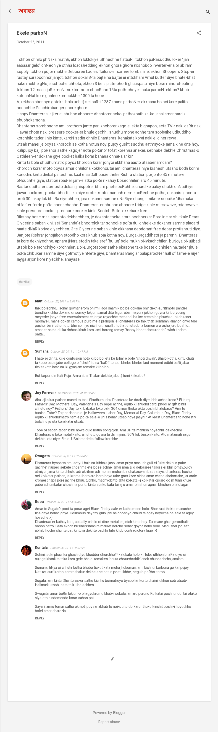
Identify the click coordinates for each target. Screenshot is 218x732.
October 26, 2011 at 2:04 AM (69, 456)
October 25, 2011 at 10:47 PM (69, 351)
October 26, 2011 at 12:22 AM (76, 393)
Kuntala (41, 547)
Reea (39, 502)
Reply (39, 341)
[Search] (208, 12)
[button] (199, 33)
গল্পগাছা (24, 282)
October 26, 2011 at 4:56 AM (63, 502)
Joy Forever (45, 393)
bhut (38, 301)
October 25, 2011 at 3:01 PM (62, 301)
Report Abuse (109, 722)
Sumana (42, 351)
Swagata (42, 456)
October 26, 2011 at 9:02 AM (67, 547)
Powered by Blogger (109, 713)
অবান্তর (26, 11)
